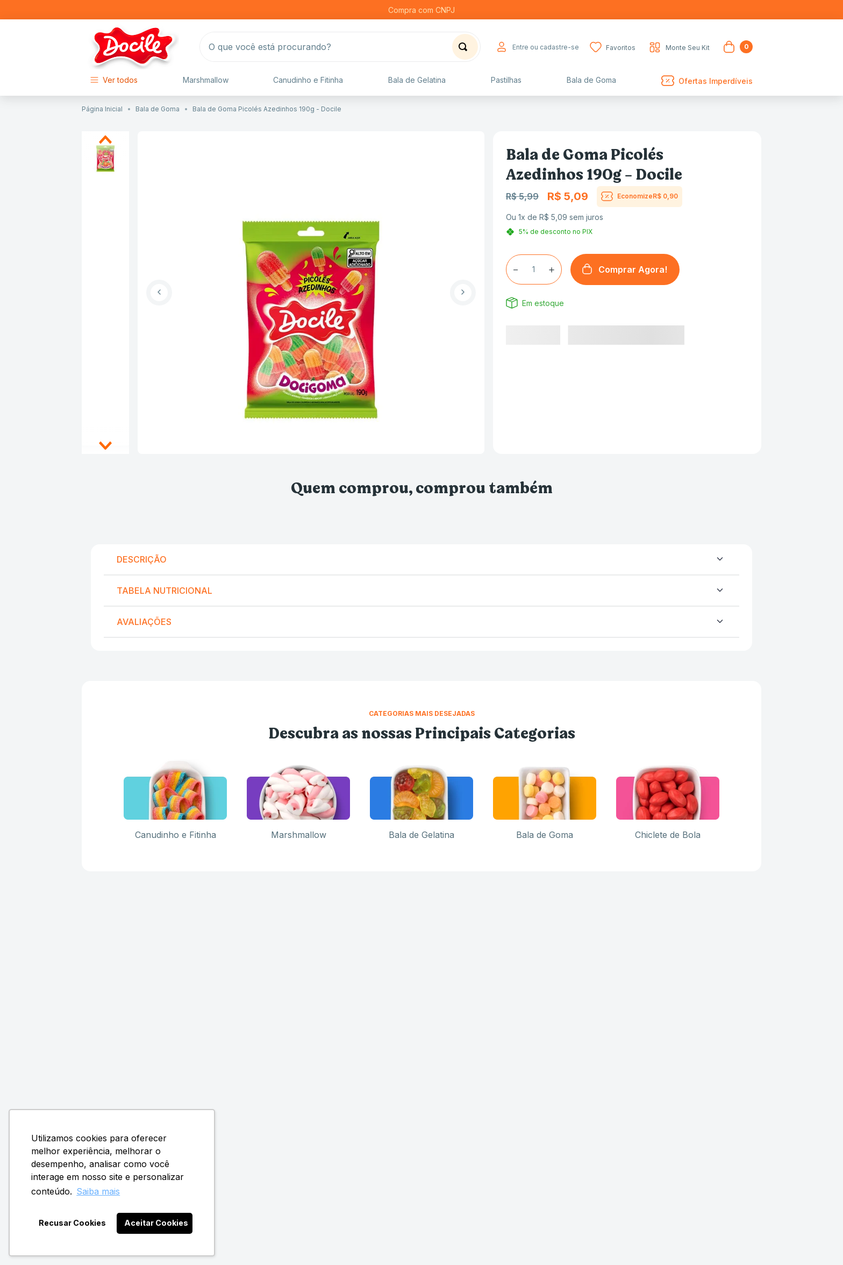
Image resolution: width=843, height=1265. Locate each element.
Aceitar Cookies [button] (156, 1222)
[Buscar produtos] (465, 47)
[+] (551, 269)
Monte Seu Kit (688, 48)
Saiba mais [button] (98, 1191)
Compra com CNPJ (421, 10)
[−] (515, 269)
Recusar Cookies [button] (72, 1222)
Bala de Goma (157, 109)
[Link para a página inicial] (105, 109)
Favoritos (620, 48)
